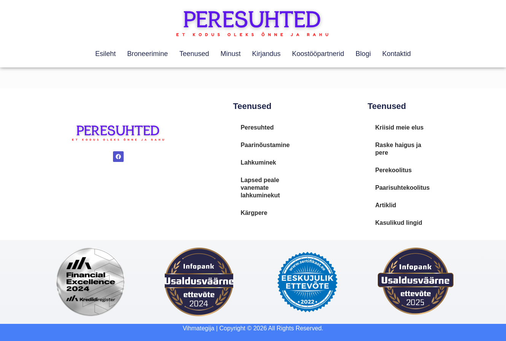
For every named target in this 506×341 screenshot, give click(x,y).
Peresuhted (257, 127)
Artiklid (385, 205)
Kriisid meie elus (399, 127)
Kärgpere (253, 213)
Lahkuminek (258, 162)
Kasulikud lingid (398, 222)
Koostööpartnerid (318, 54)
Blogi (363, 54)
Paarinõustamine (265, 145)
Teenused (194, 54)
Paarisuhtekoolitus (402, 187)
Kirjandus (266, 54)
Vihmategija (198, 328)
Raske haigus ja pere (398, 149)
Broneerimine (147, 54)
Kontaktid (396, 54)
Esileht (105, 54)
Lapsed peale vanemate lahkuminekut (260, 188)
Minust (230, 54)
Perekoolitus (393, 170)
